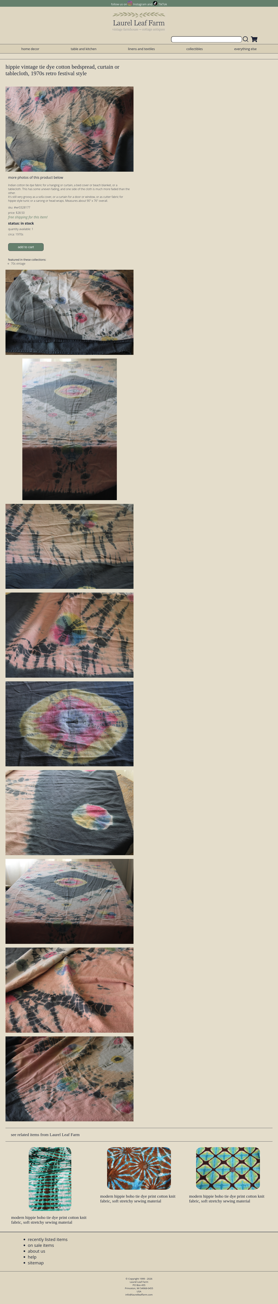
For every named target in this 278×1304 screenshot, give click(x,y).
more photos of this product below (35, 177)
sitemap (36, 1263)
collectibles (194, 49)
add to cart (26, 247)
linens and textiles (141, 49)
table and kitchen (83, 49)
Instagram (139, 4)
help (32, 1257)
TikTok (163, 4)
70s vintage (18, 263)
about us (36, 1251)
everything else (245, 49)
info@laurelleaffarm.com (139, 1294)
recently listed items (48, 1239)
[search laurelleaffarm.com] (246, 39)
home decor (30, 49)
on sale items (41, 1245)
